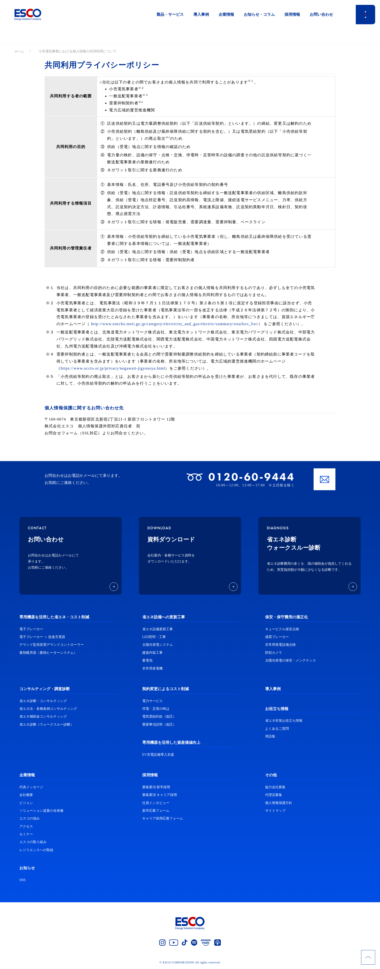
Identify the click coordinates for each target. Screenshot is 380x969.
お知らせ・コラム (259, 14)
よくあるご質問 (277, 728)
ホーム (20, 51)
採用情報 (292, 14)
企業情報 (226, 14)
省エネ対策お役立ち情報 (283, 720)
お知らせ (27, 868)
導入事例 (201, 14)
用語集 (270, 736)
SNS (22, 880)
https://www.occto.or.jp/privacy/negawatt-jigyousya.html (113, 368)
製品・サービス (170, 14)
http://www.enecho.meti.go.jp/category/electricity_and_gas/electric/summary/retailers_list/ (174, 324)
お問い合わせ (321, 14)
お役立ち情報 (276, 709)
